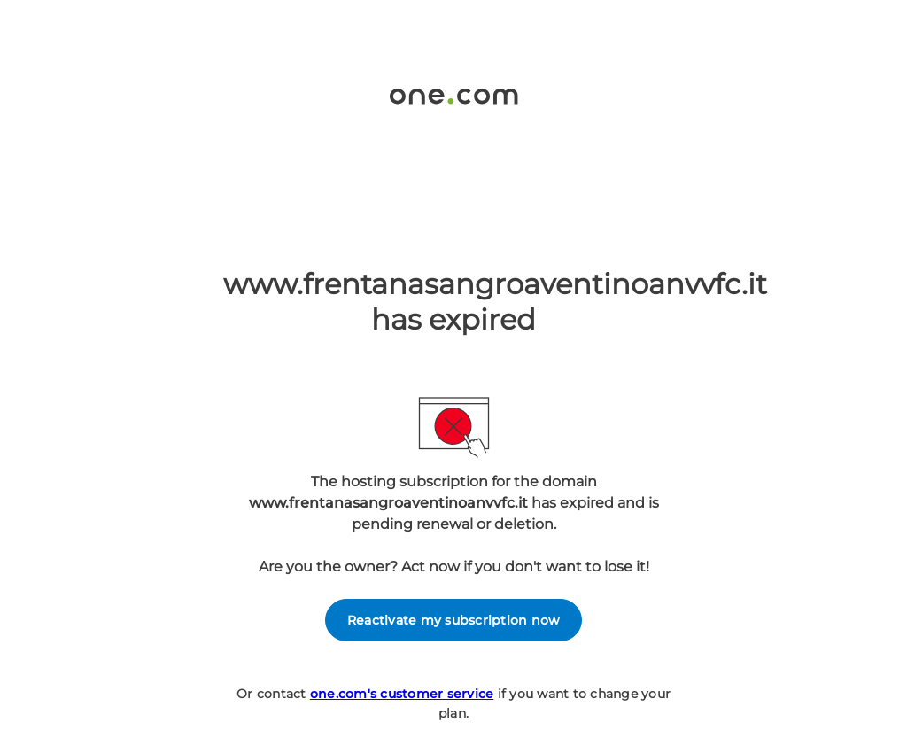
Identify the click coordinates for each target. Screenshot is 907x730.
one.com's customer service (402, 694)
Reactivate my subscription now (454, 620)
